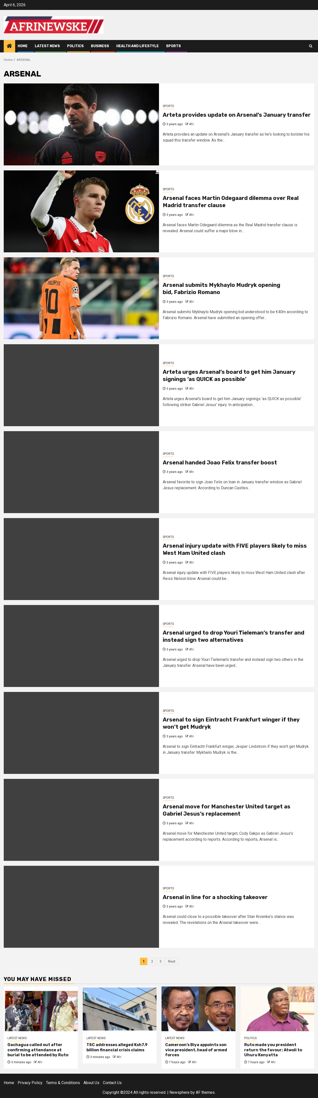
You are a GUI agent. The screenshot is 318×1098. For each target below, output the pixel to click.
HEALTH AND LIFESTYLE (137, 46)
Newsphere (179, 1092)
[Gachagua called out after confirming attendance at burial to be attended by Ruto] (41, 1008)
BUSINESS (100, 46)
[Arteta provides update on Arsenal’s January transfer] (81, 124)
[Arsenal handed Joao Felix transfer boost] (81, 472)
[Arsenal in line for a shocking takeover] (81, 907)
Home (23, 46)
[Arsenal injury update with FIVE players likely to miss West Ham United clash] (81, 559)
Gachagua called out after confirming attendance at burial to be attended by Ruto (37, 1050)
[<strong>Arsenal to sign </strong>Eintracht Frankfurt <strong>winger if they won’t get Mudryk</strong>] (81, 733)
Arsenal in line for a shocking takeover (215, 897)
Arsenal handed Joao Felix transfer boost (220, 462)
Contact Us (112, 1082)
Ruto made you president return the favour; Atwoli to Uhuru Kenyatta (273, 1050)
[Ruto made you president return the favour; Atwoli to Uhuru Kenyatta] (277, 1008)
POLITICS (75, 46)
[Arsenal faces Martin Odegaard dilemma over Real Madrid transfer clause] (81, 211)
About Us (91, 1082)
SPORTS (173, 46)
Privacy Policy (30, 1082)
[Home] (9, 46)
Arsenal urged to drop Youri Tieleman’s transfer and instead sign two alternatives (233, 636)
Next (171, 961)
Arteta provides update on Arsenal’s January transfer (237, 115)
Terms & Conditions (63, 1082)
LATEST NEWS (47, 46)
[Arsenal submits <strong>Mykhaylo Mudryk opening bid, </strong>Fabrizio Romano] (81, 298)
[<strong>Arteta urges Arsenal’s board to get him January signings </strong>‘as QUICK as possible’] (81, 385)
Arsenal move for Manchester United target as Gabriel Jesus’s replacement (226, 810)
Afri (191, 124)
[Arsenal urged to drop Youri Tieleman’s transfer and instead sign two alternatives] (81, 646)
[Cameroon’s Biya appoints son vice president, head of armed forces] (198, 1008)
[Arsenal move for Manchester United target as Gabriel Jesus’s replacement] (81, 820)
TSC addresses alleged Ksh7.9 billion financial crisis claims (117, 1047)
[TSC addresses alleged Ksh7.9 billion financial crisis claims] (120, 1008)
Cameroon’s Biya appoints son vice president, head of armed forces (196, 1050)
